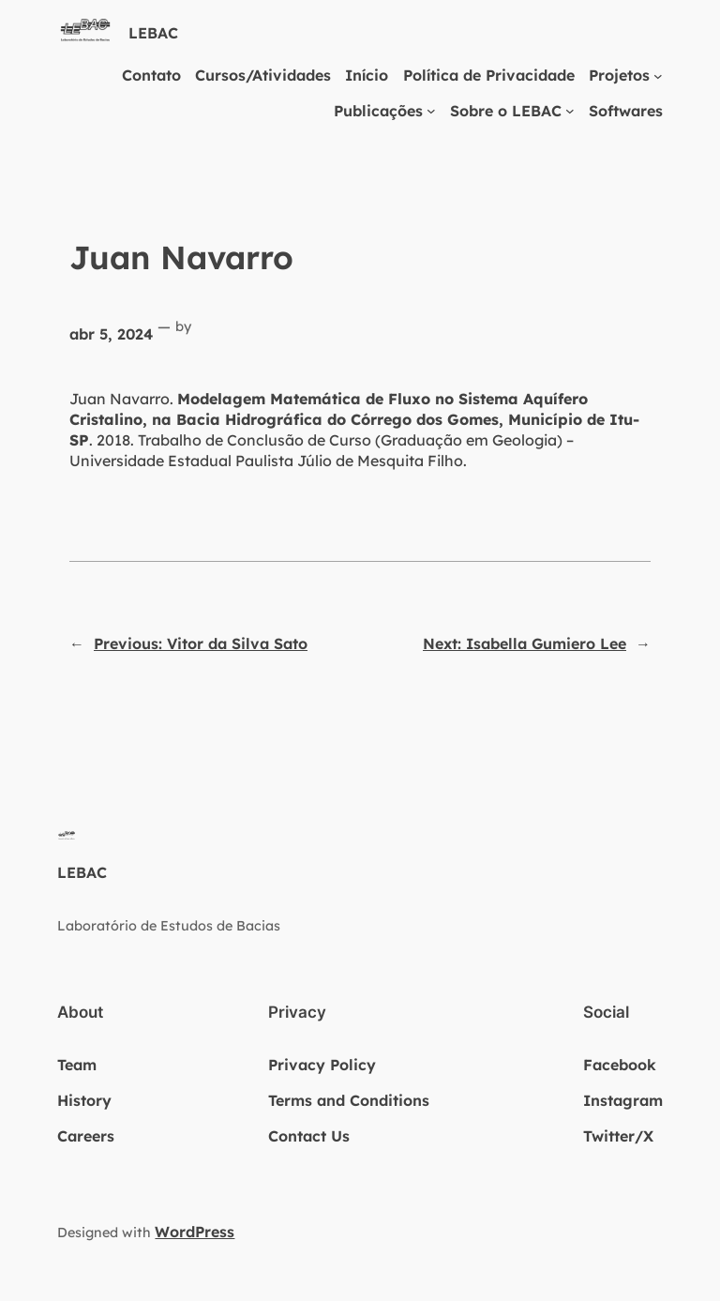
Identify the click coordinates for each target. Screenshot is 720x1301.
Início (366, 75)
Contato (151, 75)
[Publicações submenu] (431, 110)
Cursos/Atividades (263, 75)
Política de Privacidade (489, 75)
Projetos (619, 75)
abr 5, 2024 (111, 334)
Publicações (378, 110)
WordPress (194, 1231)
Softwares (626, 110)
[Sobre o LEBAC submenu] (570, 110)
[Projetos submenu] (658, 75)
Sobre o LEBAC (506, 110)
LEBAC (153, 32)
